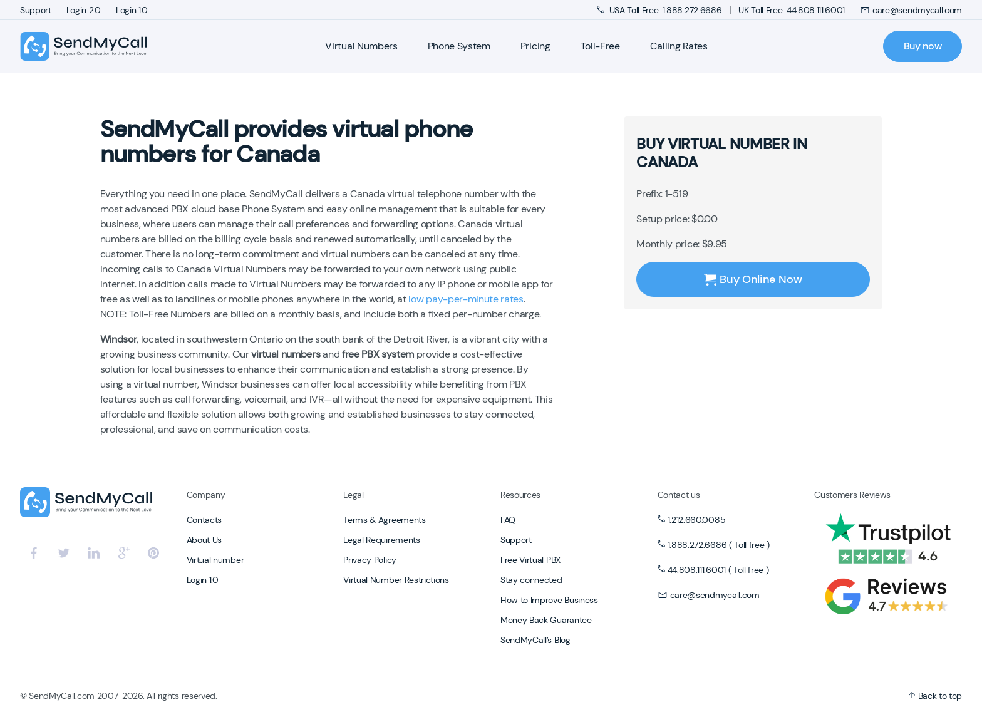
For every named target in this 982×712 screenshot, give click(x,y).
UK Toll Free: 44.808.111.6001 (791, 10)
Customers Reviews (852, 494)
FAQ (507, 519)
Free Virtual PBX (530, 559)
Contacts (204, 519)
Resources (520, 494)
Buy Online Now (753, 279)
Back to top (935, 695)
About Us (204, 539)
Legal (353, 494)
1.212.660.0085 (697, 519)
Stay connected (531, 580)
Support (35, 10)
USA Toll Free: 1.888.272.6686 (660, 10)
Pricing (535, 46)
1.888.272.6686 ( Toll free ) (719, 544)
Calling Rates (679, 46)
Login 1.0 (132, 10)
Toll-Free (600, 46)
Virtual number (215, 559)
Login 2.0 (83, 10)
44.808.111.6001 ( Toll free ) (718, 569)
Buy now (923, 46)
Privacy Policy (369, 559)
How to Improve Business (549, 600)
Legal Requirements (381, 539)
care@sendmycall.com (911, 10)
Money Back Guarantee (546, 620)
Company (206, 494)
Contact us (679, 494)
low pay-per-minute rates (465, 299)
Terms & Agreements (384, 519)
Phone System (459, 46)
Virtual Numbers (361, 46)
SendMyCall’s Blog (535, 640)
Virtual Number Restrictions (395, 580)
